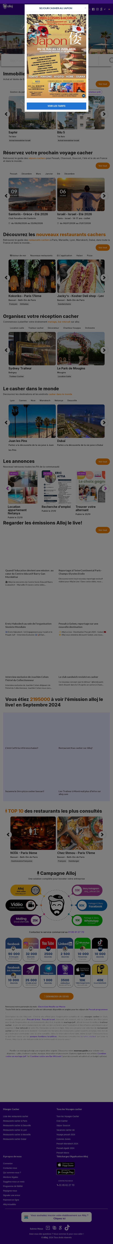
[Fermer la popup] (85, 7)
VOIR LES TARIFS (56, 106)
